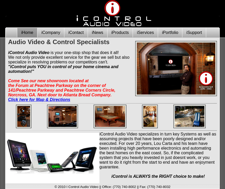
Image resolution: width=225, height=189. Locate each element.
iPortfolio (170, 32)
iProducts (120, 32)
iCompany (50, 32)
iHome (27, 32)
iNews (97, 32)
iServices (145, 32)
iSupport (194, 32)
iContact (76, 32)
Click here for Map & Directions (39, 99)
